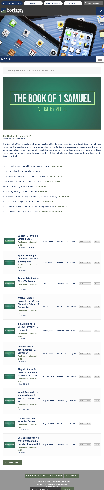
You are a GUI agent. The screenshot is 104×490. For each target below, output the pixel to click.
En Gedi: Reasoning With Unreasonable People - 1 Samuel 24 (29, 441)
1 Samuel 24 (56, 166)
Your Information (35, 476)
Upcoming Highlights (12, 3)
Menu (100, 59)
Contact (73, 3)
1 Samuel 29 (47, 201)
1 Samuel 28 (63, 196)
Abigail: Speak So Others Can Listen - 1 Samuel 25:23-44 (28, 372)
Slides (97, 241)
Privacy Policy (52, 487)
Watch (82, 241)
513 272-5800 (41, 484)
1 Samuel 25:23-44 (51, 181)
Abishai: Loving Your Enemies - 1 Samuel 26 (27, 349)
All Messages (12, 463)
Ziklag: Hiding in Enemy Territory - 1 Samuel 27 (28, 327)
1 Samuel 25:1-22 (55, 176)
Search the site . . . (94, 3)
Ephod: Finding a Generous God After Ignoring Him (28, 258)
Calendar (33, 3)
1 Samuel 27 (44, 191)
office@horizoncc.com (57, 484)
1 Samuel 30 (61, 207)
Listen (88, 241)
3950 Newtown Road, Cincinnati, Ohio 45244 (52, 481)
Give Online (72, 476)
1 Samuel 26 (40, 186)
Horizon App (55, 476)
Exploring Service (14, 70)
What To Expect (53, 3)
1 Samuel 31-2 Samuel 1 (50, 212)
